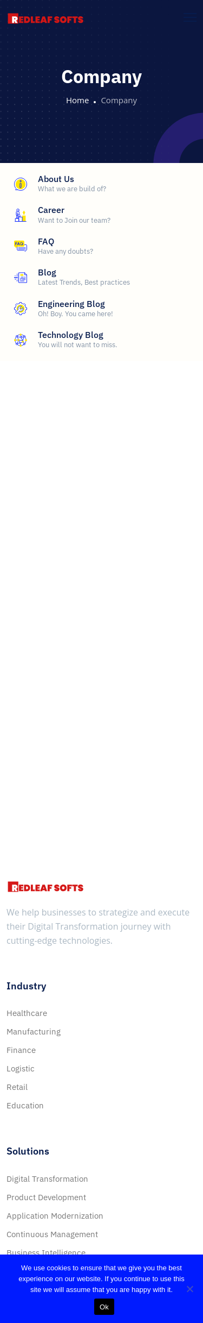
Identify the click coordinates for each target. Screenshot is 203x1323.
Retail (17, 1087)
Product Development (46, 1197)
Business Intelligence (46, 1252)
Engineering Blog (71, 303)
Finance (21, 1050)
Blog (47, 272)
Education (25, 1105)
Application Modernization (54, 1216)
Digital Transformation (47, 1179)
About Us (56, 178)
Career (51, 209)
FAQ (46, 241)
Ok (104, 1307)
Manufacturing (33, 1031)
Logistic (20, 1068)
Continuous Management (52, 1234)
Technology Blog (70, 334)
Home (77, 100)
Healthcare (26, 1013)
